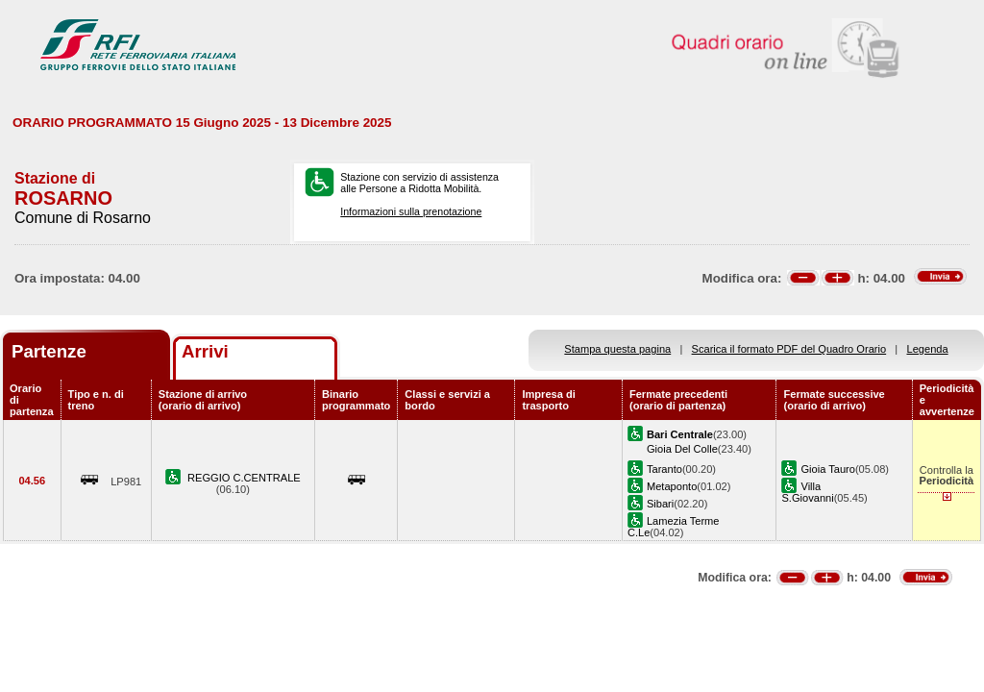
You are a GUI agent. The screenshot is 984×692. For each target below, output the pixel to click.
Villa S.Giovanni (807, 492)
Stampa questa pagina (617, 349)
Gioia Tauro (827, 469)
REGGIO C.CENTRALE (244, 477)
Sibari (660, 503)
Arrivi (205, 351)
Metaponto (672, 486)
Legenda (927, 349)
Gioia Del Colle (682, 449)
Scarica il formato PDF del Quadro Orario (789, 349)
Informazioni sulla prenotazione (410, 211)
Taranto (664, 469)
